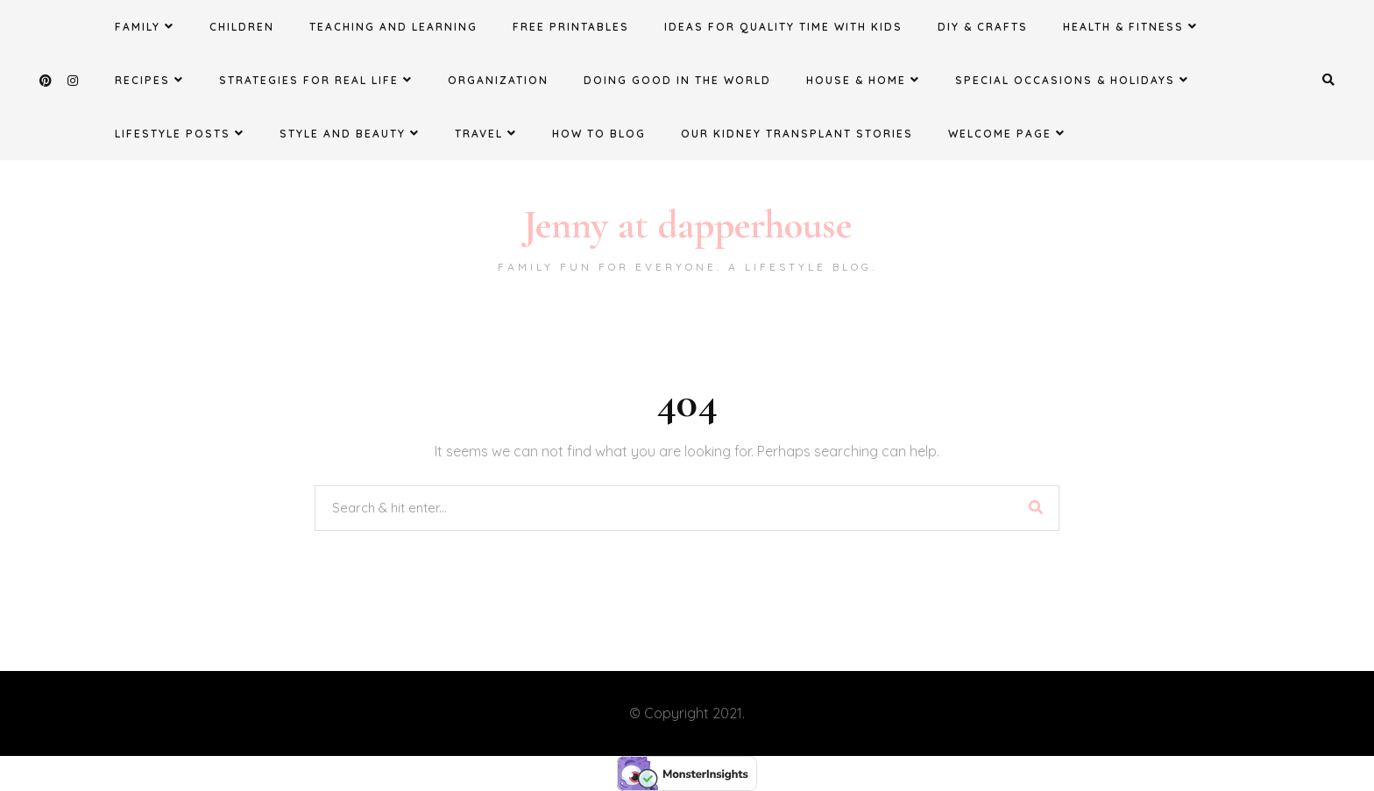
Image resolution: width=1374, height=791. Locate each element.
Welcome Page (1007, 133)
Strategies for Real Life (316, 80)
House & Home (863, 80)
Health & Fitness (1130, 26)
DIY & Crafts (983, 26)
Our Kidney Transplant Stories (797, 133)
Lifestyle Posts (179, 133)
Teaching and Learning (393, 26)
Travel (486, 133)
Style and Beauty (350, 133)
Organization (498, 80)
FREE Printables (571, 26)
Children (241, 26)
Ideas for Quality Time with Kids (783, 26)
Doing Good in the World (677, 80)
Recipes (149, 80)
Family (144, 26)
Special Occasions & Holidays (1072, 80)
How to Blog (599, 133)
